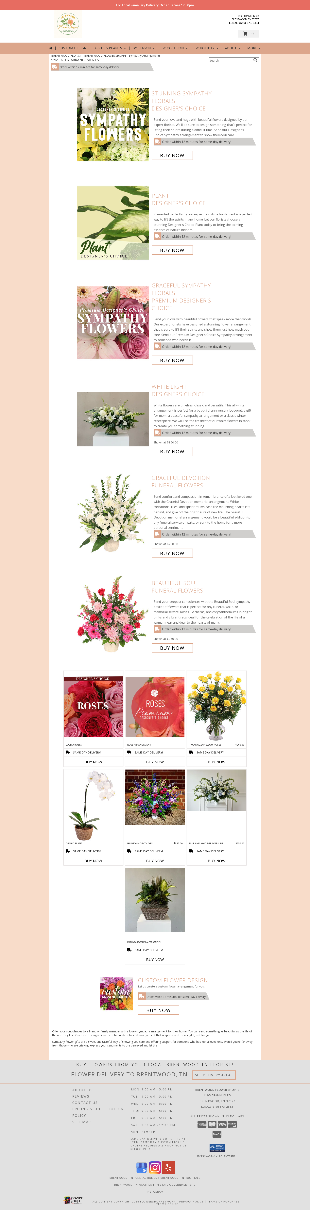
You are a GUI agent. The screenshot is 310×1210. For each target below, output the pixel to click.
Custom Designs (74, 48)
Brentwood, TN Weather (133, 1184)
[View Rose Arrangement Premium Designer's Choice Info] (155, 707)
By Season (144, 48)
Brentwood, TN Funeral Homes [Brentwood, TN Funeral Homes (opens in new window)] (133, 1177)
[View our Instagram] (155, 1173)
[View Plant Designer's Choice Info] (113, 223)
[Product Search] (230, 60)
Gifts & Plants (111, 48)
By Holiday (207, 48)
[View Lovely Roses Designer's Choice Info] (93, 707)
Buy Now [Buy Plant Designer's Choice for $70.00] (172, 250)
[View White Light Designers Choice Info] (113, 419)
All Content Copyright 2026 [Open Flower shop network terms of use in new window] (116, 1201)
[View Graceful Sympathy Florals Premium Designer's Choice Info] (113, 323)
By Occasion (175, 48)
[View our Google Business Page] (141, 1173)
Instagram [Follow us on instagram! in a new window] (155, 1191)
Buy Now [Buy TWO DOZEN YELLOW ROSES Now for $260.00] (217, 762)
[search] (255, 60)
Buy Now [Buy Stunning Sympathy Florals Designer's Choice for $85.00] (172, 155)
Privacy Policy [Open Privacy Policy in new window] (191, 1201)
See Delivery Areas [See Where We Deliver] (214, 1075)
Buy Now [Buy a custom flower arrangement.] (158, 1010)
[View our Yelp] (168, 1173)
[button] (248, 33)
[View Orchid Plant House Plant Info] (93, 806)
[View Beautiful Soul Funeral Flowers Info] (113, 615)
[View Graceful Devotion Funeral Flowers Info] (113, 515)
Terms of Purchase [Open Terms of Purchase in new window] (223, 1201)
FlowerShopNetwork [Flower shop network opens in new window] (158, 1201)
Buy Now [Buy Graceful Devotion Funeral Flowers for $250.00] (172, 553)
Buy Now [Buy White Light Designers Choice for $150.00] (172, 451)
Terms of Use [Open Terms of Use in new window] (167, 1204)
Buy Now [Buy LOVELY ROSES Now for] (93, 762)
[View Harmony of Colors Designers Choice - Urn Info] (155, 797)
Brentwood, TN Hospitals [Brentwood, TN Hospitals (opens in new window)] (180, 1177)
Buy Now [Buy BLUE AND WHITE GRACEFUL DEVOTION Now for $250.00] (217, 860)
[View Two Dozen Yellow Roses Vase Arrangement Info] (216, 707)
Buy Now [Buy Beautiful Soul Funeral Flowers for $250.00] (172, 648)
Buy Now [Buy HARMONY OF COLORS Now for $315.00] (155, 860)
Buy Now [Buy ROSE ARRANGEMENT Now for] (155, 762)
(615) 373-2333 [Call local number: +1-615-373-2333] (249, 23)
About (233, 48)
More (254, 48)
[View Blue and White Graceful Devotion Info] (216, 790)
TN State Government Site (175, 1184)
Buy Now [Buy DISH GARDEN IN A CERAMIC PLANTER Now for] (155, 959)
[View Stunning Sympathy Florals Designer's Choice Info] (113, 124)
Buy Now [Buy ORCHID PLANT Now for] (93, 860)
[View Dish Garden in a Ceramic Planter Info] (155, 900)
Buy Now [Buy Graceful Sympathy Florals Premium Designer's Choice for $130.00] (172, 360)
